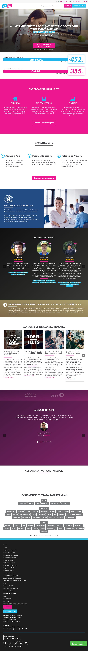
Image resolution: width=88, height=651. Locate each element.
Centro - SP (59, 525)
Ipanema (15, 514)
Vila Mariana (80, 528)
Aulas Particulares (8, 573)
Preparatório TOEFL (9, 568)
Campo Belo (50, 525)
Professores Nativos (9, 563)
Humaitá (8, 514)
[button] (4, 266)
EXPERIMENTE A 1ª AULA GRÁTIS (44, 45)
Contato (59, 6)
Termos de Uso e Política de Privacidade (14, 580)
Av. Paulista (8, 525)
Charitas (30, 503)
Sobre (5, 547)
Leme (55, 514)
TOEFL (39, 353)
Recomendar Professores (10, 588)
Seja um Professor (8, 591)
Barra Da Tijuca (11, 511)
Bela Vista (17, 525)
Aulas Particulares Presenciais (12, 578)
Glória (73, 511)
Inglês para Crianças (9, 552)
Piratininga (44, 503)
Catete (28, 511)
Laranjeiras (41, 514)
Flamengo (60, 511)
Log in (85, 1)
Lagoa (34, 514)
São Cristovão (36, 517)
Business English (8, 560)
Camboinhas (22, 503)
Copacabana (44, 511)
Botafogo (21, 511)
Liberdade (21, 528)
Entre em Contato (8, 586)
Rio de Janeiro (44, 508)
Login (5, 583)
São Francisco (55, 503)
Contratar (68, 5)
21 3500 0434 (63, 1)
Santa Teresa (16, 517)
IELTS (33, 353)
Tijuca (45, 517)
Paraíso (42, 528)
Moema (28, 528)
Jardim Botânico (25, 514)
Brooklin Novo (40, 525)
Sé (55, 528)
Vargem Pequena (70, 517)
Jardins (14, 528)
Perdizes (35, 528)
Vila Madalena (69, 528)
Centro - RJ (35, 511)
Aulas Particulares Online (10, 575)
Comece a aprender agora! (44, 123)
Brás (24, 525)
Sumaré (61, 528)
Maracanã (62, 514)
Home (5, 545)
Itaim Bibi (6, 528)
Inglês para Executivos (9, 557)
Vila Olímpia (43, 531)
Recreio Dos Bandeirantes (74, 514)
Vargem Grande (58, 517)
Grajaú (79, 511)
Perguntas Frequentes (47, 6)
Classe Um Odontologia (49, 433)
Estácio (52, 511)
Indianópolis (78, 525)
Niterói (44, 500)
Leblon (49, 514)
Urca (50, 517)
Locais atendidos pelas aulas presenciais (15, 604)
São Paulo (44, 522)
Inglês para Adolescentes (10, 555)
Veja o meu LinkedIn (45, 439)
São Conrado (26, 517)
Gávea (67, 511)
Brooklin (30, 525)
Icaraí (37, 503)
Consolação (68, 525)
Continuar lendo (8, 377)
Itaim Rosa (50, 528)
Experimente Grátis (79, 5)
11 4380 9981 (76, 1)
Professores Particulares (10, 565)
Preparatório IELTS (8, 570)
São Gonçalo (65, 503)
